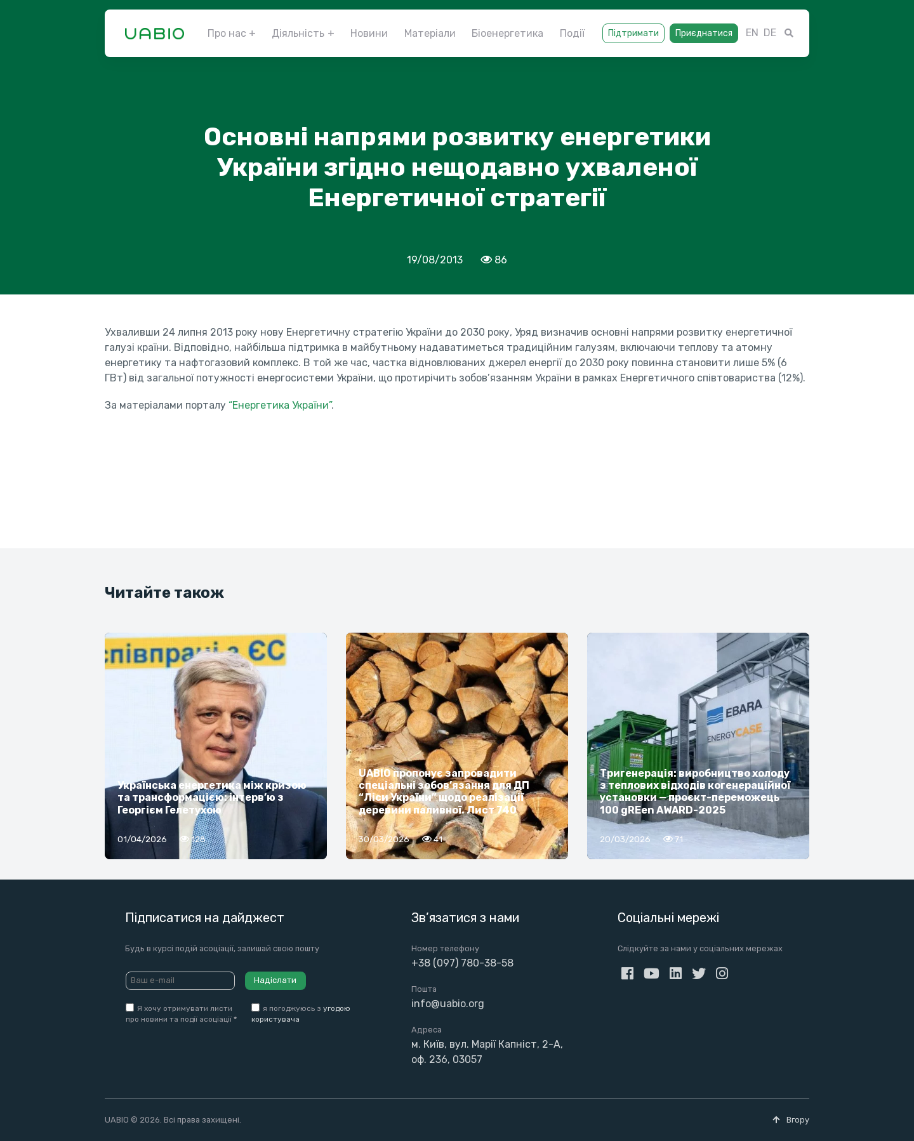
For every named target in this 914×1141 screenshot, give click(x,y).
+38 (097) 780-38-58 (462, 963)
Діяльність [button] (298, 33)
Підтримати (633, 33)
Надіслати (275, 980)
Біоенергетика (507, 33)
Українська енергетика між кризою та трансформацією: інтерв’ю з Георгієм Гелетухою (212, 797)
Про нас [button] (227, 33)
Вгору (790, 1120)
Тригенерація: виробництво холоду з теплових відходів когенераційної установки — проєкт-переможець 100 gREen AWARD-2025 (695, 791)
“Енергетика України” (279, 405)
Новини (369, 33)
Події (572, 33)
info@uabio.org (447, 1004)
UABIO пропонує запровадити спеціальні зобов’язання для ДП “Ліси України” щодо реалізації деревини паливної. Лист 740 (444, 791)
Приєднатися (703, 33)
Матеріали (430, 33)
